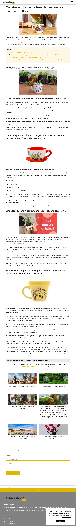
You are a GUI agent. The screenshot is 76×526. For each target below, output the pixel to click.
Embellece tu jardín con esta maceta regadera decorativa (28, 57)
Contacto (6, 520)
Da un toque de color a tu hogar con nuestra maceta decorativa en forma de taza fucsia (34, 55)
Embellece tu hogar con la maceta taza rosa (22, 52)
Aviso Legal (7, 518)
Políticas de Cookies (9, 521)
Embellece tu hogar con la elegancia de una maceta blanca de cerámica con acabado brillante (39, 59)
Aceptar (61, 521)
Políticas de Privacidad (9, 523)
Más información (66, 517)
